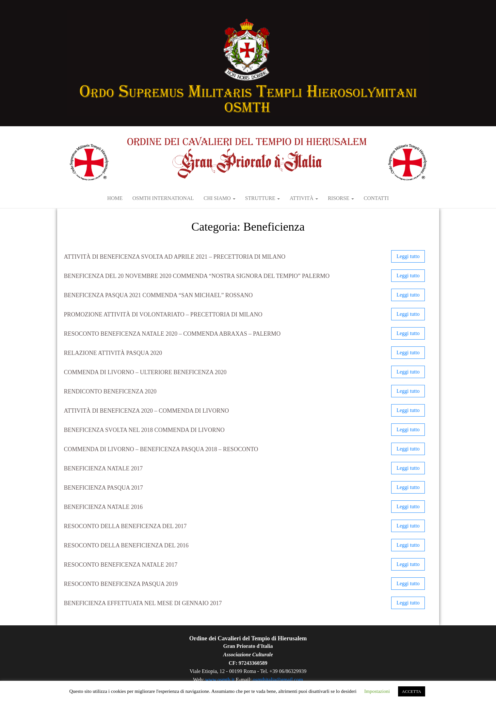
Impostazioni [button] (377, 691)
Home (114, 198)
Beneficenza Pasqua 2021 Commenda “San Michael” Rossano (158, 295)
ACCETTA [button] (411, 691)
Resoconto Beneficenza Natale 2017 (121, 564)
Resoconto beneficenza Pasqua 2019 (121, 584)
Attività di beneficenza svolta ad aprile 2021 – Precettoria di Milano (175, 256)
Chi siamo (219, 198)
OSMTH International (163, 198)
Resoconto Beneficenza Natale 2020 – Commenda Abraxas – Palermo (172, 333)
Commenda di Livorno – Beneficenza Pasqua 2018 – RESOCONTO (161, 449)
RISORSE (341, 198)
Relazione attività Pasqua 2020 (113, 353)
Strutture (262, 198)
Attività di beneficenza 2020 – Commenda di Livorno (146, 410)
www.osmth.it (219, 679)
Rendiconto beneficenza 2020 (110, 391)
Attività (304, 198)
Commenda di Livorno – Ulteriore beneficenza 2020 (145, 372)
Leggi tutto (408, 256)
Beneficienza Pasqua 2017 (103, 487)
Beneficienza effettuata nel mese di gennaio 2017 (143, 603)
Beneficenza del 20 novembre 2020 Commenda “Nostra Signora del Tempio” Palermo (197, 276)
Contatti (376, 198)
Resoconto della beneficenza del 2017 (125, 526)
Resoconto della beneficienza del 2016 (126, 545)
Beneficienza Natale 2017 (103, 468)
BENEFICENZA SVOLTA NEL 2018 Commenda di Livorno (144, 430)
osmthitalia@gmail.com (278, 679)
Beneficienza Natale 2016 (103, 507)
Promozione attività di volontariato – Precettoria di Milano (163, 314)
